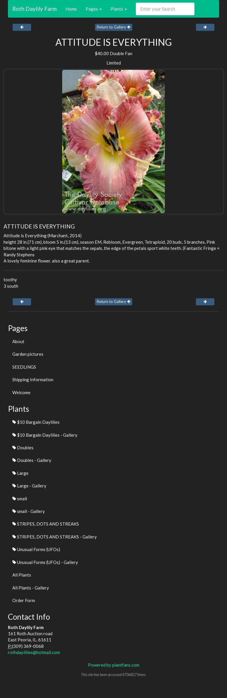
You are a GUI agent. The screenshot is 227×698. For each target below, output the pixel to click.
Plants (119, 8)
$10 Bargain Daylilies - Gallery (44, 435)
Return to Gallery (114, 27)
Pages (94, 8)
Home (71, 8)
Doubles (22, 447)
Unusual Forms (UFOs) (36, 549)
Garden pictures (27, 354)
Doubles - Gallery (31, 460)
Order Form (23, 600)
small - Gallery (28, 511)
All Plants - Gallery (30, 587)
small (19, 498)
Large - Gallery (29, 485)
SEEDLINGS (24, 367)
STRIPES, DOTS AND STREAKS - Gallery (54, 536)
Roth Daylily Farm (34, 8)
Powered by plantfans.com (113, 664)
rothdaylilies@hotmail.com (34, 652)
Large (20, 473)
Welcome (21, 392)
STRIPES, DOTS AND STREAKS (45, 523)
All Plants (21, 574)
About (18, 341)
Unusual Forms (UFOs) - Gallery (45, 562)
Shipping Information (32, 379)
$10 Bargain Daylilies (36, 422)
